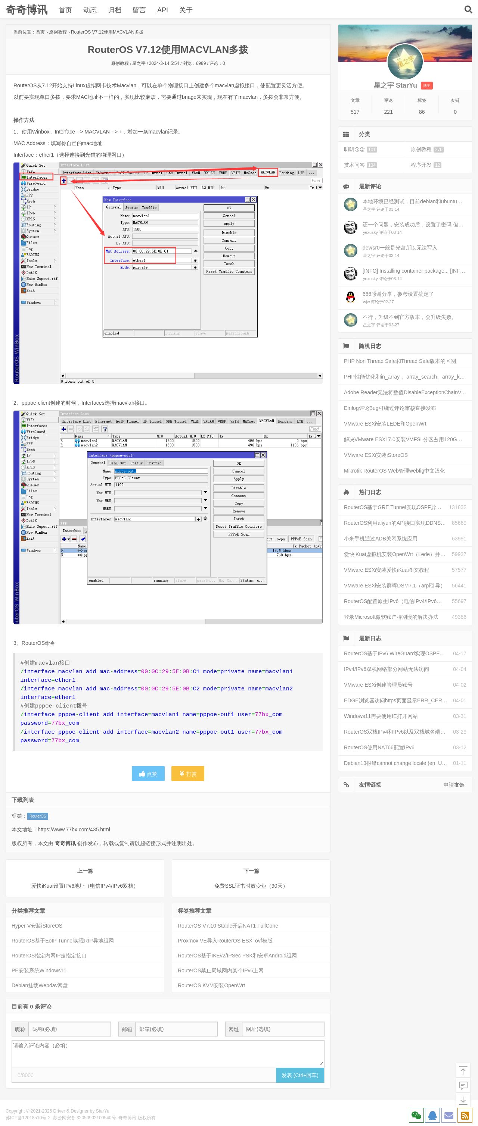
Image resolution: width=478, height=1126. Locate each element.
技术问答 (360, 165)
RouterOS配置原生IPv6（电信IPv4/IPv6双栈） (398, 601)
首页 (65, 10)
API (162, 10)
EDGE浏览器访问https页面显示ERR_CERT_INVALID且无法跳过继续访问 (398, 700)
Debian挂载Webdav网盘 (40, 985)
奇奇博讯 (26, 10)
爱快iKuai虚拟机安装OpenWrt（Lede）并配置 (397, 554)
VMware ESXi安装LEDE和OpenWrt (385, 424)
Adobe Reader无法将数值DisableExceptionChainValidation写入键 (408, 392)
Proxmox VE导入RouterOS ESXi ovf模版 (225, 941)
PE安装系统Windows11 (39, 970)
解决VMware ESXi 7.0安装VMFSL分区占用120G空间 (406, 439)
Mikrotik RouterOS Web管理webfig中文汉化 (394, 471)
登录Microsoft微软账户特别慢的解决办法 (391, 617)
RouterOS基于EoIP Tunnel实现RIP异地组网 (63, 941)
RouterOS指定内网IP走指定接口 (49, 956)
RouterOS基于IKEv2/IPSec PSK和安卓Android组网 (237, 956)
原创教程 (58, 32)
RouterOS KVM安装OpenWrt (211, 985)
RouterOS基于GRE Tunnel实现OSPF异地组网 (396, 507)
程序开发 (426, 165)
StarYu (102, 1111)
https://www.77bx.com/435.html (74, 829)
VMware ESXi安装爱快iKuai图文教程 (387, 570)
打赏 (188, 774)
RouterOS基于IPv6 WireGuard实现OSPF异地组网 (398, 653)
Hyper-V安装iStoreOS (37, 926)
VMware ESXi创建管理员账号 (378, 685)
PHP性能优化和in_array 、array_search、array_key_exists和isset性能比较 (408, 377)
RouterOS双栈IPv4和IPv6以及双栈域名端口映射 (398, 732)
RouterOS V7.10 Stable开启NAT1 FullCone (228, 926)
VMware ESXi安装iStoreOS (376, 455)
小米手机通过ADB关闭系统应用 (381, 539)
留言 (139, 10)
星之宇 (139, 63)
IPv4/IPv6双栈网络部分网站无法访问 (386, 669)
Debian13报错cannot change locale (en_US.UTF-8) (398, 763)
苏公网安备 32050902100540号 (84, 1117)
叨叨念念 (360, 149)
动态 (90, 10)
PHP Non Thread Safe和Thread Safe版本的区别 (400, 361)
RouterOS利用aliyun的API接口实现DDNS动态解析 (398, 523)
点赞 (148, 774)
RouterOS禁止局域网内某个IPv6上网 (221, 970)
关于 (186, 10)
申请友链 (454, 785)
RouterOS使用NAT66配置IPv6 (379, 747)
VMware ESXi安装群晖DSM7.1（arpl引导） (395, 586)
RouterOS (38, 816)
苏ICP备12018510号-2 (28, 1117)
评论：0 (217, 63)
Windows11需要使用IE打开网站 (381, 716)
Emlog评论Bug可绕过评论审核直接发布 (390, 408)
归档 (114, 10)
